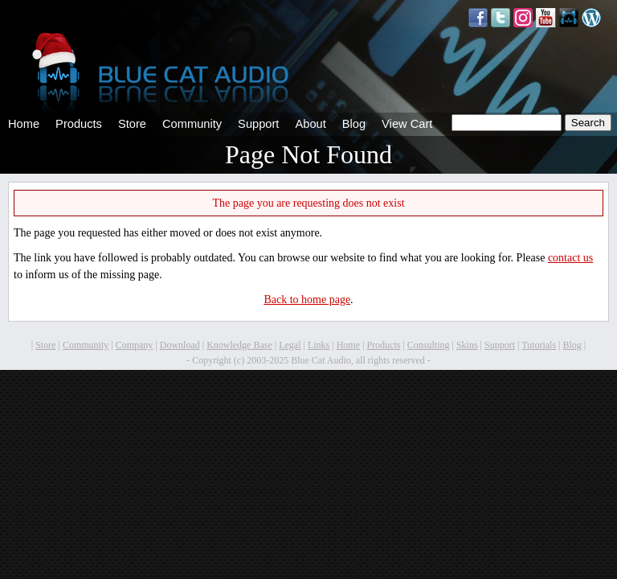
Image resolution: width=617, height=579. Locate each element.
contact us (570, 258)
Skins (467, 345)
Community (192, 123)
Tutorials (538, 345)
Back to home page (307, 300)
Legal (289, 345)
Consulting (428, 345)
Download (180, 345)
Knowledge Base (239, 345)
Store (132, 123)
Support (258, 123)
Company (134, 345)
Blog (354, 123)
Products (78, 123)
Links (318, 345)
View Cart (407, 123)
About (310, 123)
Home (23, 123)
